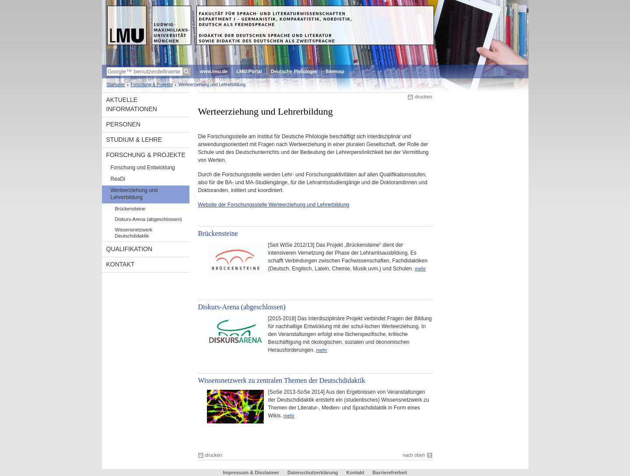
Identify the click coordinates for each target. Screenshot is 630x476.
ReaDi (118, 179)
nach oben (413, 455)
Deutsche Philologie (294, 71)
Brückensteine (130, 208)
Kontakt (120, 264)
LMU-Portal (249, 71)
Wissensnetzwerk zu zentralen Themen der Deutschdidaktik (281, 380)
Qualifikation (129, 248)
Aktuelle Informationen (131, 104)
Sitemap (335, 71)
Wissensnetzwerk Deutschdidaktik (134, 232)
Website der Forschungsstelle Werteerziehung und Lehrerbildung (274, 205)
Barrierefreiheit (390, 472)
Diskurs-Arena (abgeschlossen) (148, 219)
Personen (123, 124)
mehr (420, 268)
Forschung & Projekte (152, 84)
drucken (423, 96)
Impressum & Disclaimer (251, 472)
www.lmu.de (214, 71)
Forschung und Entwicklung (143, 167)
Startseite (116, 84)
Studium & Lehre (134, 139)
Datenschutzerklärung (312, 472)
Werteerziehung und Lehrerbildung (134, 193)
